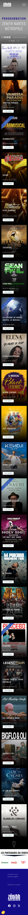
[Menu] (24, 5)
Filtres (12, 41)
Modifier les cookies (14, 884)
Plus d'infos (8, 75)
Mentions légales (13, 876)
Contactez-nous (13, 874)
